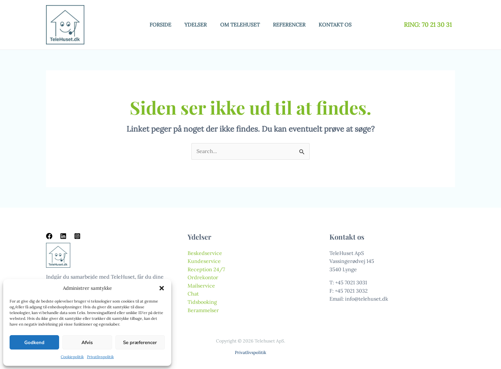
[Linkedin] (63, 236)
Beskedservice (205, 253)
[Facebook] (49, 236)
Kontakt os (339, 24)
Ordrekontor (203, 277)
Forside (156, 24)
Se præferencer (140, 342)
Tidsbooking (202, 302)
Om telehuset (240, 24)
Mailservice (201, 285)
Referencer (291, 24)
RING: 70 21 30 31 (428, 24)
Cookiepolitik (72, 356)
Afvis (87, 342)
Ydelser (193, 24)
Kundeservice (204, 261)
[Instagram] (77, 236)
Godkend (34, 342)
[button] (161, 288)
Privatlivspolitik (100, 356)
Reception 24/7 (206, 269)
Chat (193, 293)
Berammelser (203, 310)
